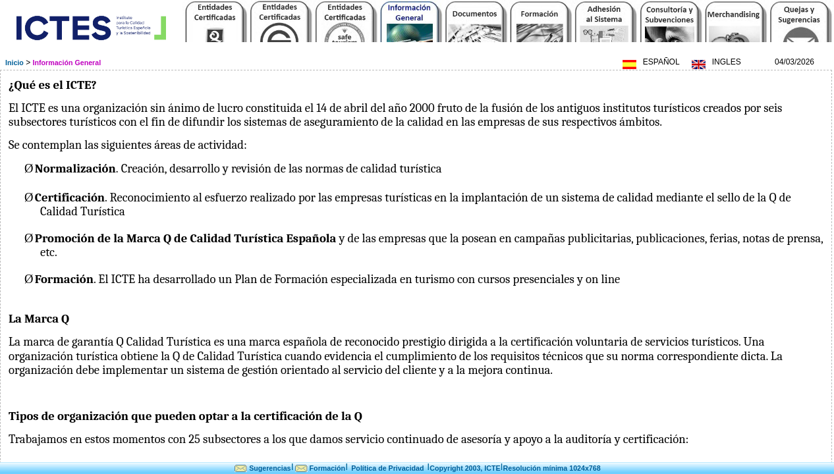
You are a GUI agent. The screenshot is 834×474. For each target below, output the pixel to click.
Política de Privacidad (387, 468)
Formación (327, 468)
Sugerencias (270, 468)
